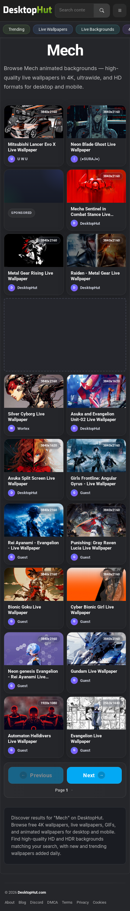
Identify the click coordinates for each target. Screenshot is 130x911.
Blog (22, 902)
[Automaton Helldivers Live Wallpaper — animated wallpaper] (33, 727)
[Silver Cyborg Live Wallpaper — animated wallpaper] (33, 405)
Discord (36, 902)
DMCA (52, 902)
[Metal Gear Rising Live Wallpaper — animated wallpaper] (33, 264)
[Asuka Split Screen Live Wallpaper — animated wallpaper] (33, 469)
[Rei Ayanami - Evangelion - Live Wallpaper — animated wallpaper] (33, 533)
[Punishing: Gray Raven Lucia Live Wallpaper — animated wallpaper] (96, 533)
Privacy (83, 902)
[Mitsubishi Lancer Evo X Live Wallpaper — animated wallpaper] (33, 135)
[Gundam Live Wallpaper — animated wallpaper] (96, 662)
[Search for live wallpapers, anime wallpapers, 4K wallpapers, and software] (74, 10)
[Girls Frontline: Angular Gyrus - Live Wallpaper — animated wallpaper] (96, 469)
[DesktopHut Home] (28, 10)
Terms (67, 902)
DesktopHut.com (32, 892)
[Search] (102, 10)
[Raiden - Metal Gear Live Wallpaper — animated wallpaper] (96, 264)
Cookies (99, 902)
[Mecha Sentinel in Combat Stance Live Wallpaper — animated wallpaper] (96, 200)
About (9, 902)
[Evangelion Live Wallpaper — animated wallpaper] (96, 727)
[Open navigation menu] (119, 10)
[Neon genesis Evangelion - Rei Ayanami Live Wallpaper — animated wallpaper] (33, 662)
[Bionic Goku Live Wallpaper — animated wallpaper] (33, 598)
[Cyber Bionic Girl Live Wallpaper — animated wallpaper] (96, 598)
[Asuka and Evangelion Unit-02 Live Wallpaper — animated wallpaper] (96, 405)
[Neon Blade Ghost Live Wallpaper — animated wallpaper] (96, 135)
